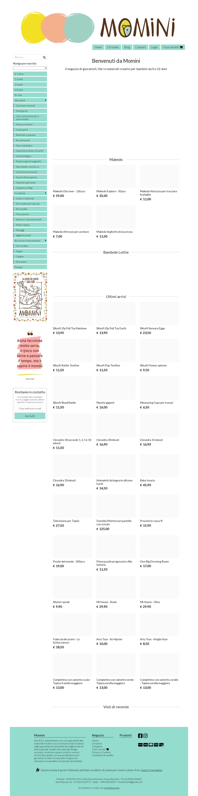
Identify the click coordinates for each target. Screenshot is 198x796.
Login (154, 47)
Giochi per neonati (25, 105)
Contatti (140, 47)
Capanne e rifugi (24, 187)
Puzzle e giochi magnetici (28, 161)
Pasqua (18, 266)
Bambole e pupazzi (26, 134)
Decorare (21, 261)
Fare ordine (22, 245)
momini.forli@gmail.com (130, 781)
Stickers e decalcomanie (28, 219)
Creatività (20, 193)
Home (98, 47)
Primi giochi (22, 110)
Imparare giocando (26, 182)
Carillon (20, 256)
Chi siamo (113, 47)
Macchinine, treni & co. (27, 166)
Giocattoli (20, 100)
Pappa (19, 251)
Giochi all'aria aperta (26, 177)
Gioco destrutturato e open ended (27, 118)
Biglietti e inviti (23, 235)
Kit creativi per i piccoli (27, 203)
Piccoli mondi (23, 140)
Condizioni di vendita (102, 755)
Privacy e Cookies (101, 752)
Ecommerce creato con (99, 787)
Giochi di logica (23, 156)
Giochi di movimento (26, 171)
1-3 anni (19, 79)
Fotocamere (22, 214)
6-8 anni (19, 89)
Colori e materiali (25, 198)
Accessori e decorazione (27, 240)
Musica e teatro (24, 124)
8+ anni (18, 94)
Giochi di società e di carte (29, 150)
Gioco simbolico (24, 145)
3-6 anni (19, 84)
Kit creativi (21, 208)
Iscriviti (30, 416)
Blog (127, 47)
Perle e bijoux (23, 224)
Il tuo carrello (173, 47)
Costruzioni (22, 129)
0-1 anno (19, 73)
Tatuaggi (20, 230)
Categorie (97, 746)
